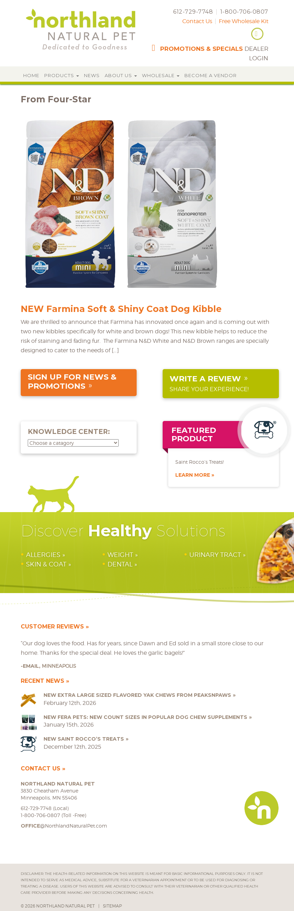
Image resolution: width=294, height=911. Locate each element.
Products (61, 75)
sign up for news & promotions (72, 381)
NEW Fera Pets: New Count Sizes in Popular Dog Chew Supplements (145, 717)
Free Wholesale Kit (243, 21)
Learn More (192, 475)
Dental (119, 564)
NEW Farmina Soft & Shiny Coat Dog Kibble (121, 309)
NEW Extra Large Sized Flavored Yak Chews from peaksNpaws (137, 695)
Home (31, 75)
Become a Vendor (210, 75)
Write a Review (205, 378)
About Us (121, 75)
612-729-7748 (193, 11)
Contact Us (197, 21)
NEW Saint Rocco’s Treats (84, 739)
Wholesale (160, 75)
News (92, 75)
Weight (120, 554)
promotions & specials (201, 48)
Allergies (43, 554)
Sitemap (112, 906)
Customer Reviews (52, 626)
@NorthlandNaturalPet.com (64, 826)
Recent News (42, 681)
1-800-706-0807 (244, 11)
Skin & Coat (46, 564)
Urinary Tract (215, 554)
